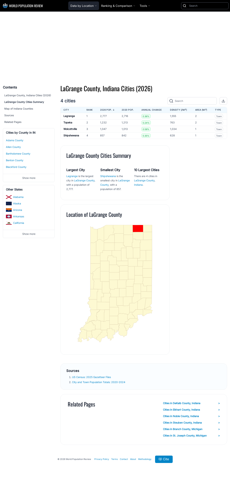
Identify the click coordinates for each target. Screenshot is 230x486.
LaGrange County (84, 180)
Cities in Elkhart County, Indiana (191, 410)
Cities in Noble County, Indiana (191, 416)
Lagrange (69, 115)
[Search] (208, 6)
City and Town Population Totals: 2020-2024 (99, 382)
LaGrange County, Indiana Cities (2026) (27, 95)
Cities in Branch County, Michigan (191, 429)
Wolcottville (70, 128)
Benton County (14, 160)
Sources (9, 115)
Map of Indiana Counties (18, 108)
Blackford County (16, 166)
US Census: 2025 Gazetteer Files (92, 377)
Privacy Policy (101, 459)
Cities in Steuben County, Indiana (191, 422)
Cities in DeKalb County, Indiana (191, 403)
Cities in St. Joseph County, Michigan (191, 435)
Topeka (67, 122)
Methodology (144, 459)
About (133, 459)
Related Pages (12, 121)
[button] (223, 101)
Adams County (14, 140)
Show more (28, 177)
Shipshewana (71, 135)
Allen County (13, 146)
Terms (114, 459)
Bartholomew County (18, 153)
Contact (124, 459)
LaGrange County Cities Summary (24, 101)
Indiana (138, 184)
